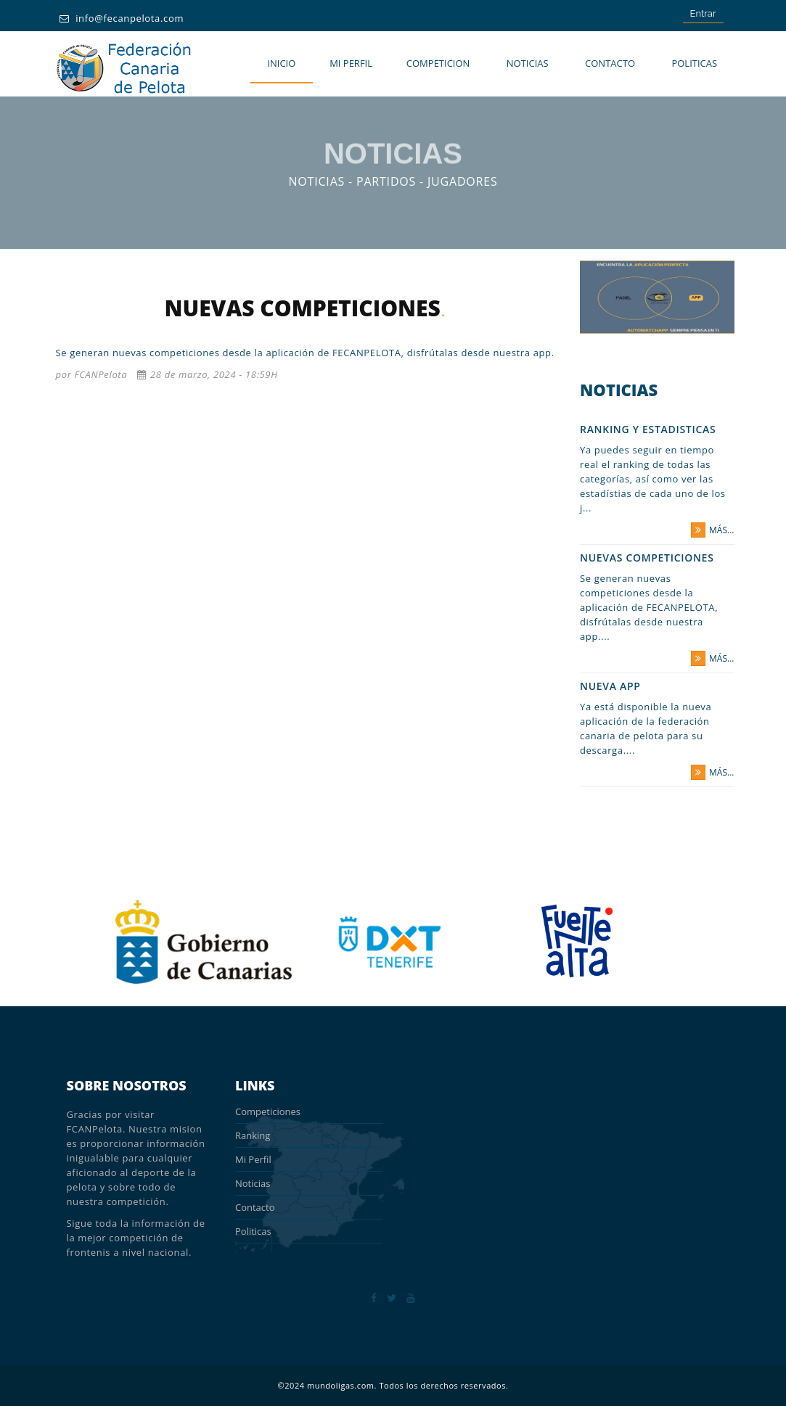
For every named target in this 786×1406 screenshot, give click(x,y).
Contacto (610, 63)
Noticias (528, 63)
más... (712, 530)
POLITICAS (694, 63)
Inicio (281, 63)
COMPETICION (438, 63)
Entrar (703, 13)
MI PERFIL (350, 63)
